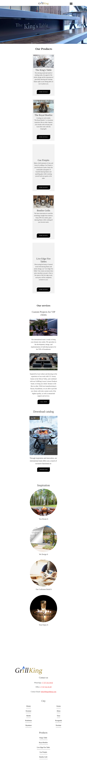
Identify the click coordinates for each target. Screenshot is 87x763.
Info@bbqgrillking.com (48, 692)
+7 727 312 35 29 (45, 687)
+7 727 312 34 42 (47, 683)
